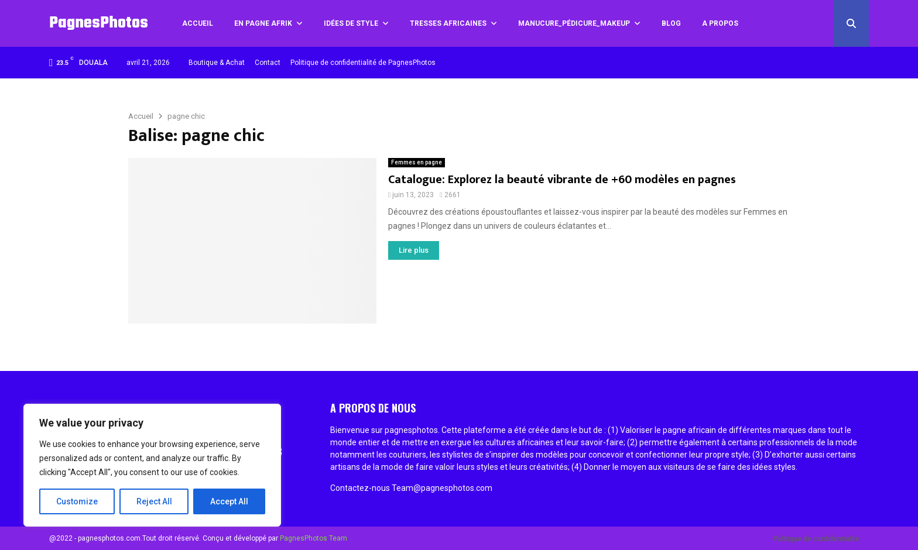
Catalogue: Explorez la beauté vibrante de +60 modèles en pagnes (562, 180)
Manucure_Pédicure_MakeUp (574, 23)
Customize (77, 501)
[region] (152, 465)
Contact (267, 63)
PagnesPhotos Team (313, 538)
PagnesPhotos (98, 23)
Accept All (229, 501)
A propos (720, 23)
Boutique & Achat (217, 63)
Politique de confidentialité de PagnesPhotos (363, 63)
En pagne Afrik (263, 23)
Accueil (197, 23)
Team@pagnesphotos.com (442, 488)
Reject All (154, 501)
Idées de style (351, 23)
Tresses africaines (448, 23)
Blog (671, 23)
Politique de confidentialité (816, 539)
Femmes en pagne (416, 162)
